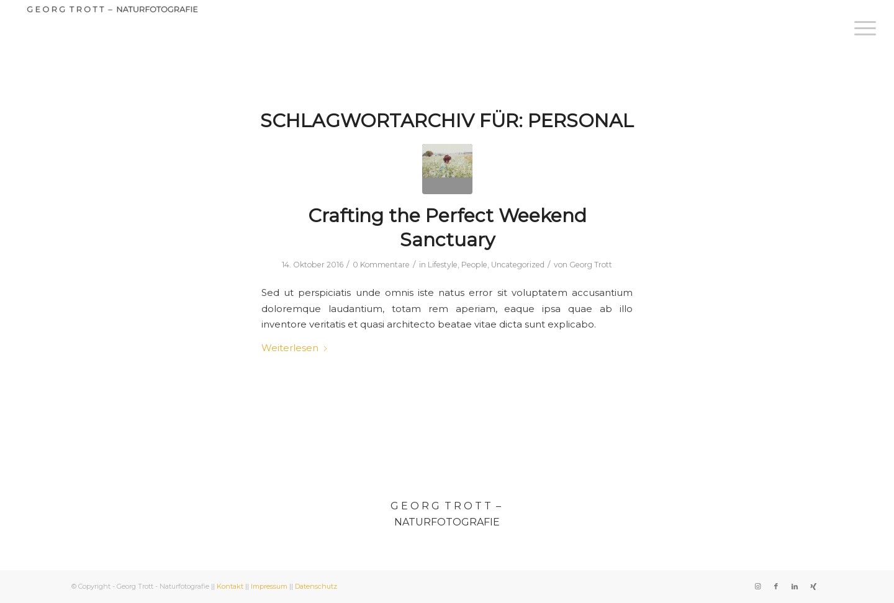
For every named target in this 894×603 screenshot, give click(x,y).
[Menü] (861, 28)
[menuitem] (861, 28)
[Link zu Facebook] (776, 586)
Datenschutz (316, 586)
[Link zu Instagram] (757, 586)
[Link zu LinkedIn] (794, 586)
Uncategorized (517, 264)
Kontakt (230, 586)
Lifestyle (443, 264)
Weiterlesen (294, 348)
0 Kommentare (381, 264)
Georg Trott (590, 264)
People (474, 264)
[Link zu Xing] (813, 586)
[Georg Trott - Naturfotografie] (111, 15)
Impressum (269, 586)
